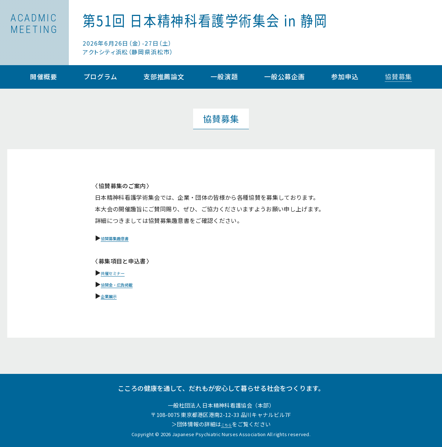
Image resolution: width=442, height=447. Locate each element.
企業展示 (112, 295)
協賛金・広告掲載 (124, 284)
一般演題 (224, 77)
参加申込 (345, 77)
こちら (226, 424)
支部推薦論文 (163, 77)
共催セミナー (118, 272)
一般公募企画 (284, 77)
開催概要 (44, 77)
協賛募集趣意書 (121, 237)
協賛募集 (398, 77)
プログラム (100, 77)
